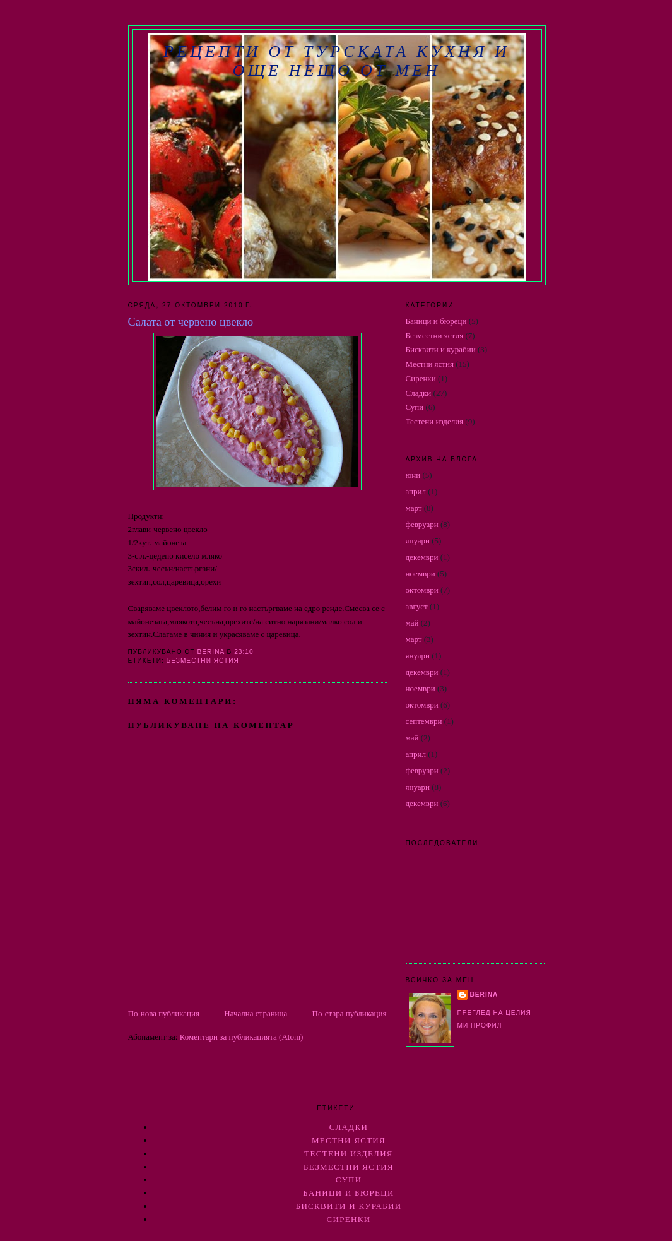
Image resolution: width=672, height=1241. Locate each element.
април (416, 491)
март (414, 508)
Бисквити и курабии (441, 349)
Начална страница (255, 1013)
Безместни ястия (203, 660)
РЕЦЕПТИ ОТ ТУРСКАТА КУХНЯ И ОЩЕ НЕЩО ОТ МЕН (336, 61)
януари (418, 540)
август (417, 606)
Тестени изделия (435, 421)
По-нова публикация (163, 1013)
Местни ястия (430, 364)
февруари (422, 524)
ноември (420, 573)
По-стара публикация (349, 1013)
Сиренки (421, 378)
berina (484, 994)
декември (422, 557)
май (412, 622)
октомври (422, 590)
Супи (415, 407)
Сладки (419, 393)
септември (424, 721)
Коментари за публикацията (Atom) (242, 1037)
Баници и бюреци (436, 321)
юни (413, 475)
